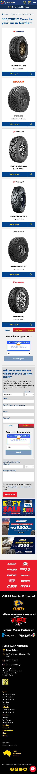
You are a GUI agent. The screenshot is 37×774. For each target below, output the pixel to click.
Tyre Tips (5, 705)
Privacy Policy (12, 487)
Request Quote (10, 494)
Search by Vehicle (8, 694)
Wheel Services (7, 723)
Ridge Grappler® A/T (18, 266)
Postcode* (6, 418)
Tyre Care (5, 702)
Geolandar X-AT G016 (18, 216)
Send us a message (13, 664)
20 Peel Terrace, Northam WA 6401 (18, 655)
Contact (5, 728)
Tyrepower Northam (18, 7)
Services (5, 715)
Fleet (4, 733)
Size (4, 392)
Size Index (5, 743)
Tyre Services (6, 720)
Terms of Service (26, 487)
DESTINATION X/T (18, 317)
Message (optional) (9, 471)
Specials (5, 725)
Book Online (7, 730)
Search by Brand (8, 699)
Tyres (4, 692)
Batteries (5, 717)
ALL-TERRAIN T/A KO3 (18, 66)
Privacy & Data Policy (14, 764)
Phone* (14, 405)
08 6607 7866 (12, 660)
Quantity (27, 392)
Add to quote (14, 74)
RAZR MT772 (18, 116)
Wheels (5, 707)
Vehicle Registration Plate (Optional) (11, 463)
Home (5, 14)
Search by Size (7, 697)
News (4, 736)
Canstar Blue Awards (9, 745)
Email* (5, 412)
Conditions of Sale (26, 764)
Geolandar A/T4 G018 (18, 166)
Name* (5, 398)
